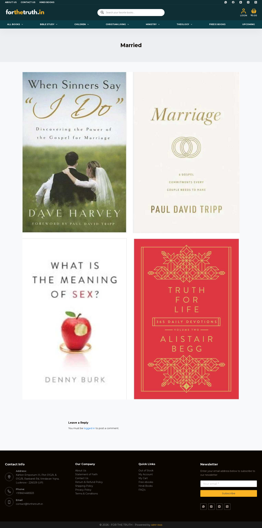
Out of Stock (146, 470)
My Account (146, 474)
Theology (185, 24)
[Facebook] (233, 2)
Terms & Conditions (86, 493)
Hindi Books (46, 2)
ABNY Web (157, 524)
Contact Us (28, 2)
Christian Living (118, 24)
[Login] (243, 13)
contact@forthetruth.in (29, 503)
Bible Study (49, 24)
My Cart (143, 478)
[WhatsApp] (225, 2)
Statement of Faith (86, 474)
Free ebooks (146, 482)
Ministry (153, 24)
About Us (11, 2)
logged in (89, 428)
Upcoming (248, 24)
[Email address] (228, 483)
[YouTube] (240, 2)
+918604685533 (25, 493)
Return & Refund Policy (89, 482)
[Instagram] (248, 2)
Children (82, 24)
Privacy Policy (83, 489)
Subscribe (228, 493)
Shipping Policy (84, 485)
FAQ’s (142, 489)
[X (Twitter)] (255, 2)
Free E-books (217, 24)
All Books (15, 24)
